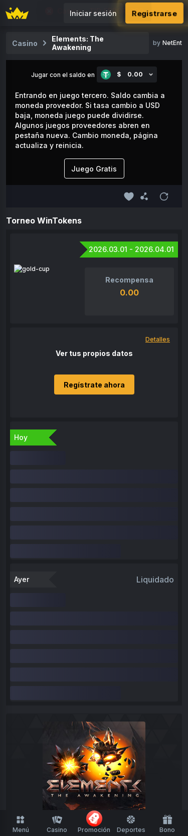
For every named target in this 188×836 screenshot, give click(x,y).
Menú (21, 824)
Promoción (94, 822)
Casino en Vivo (124, 680)
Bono (167, 824)
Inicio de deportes (94, 765)
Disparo (112, 699)
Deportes (131, 824)
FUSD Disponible (72, 661)
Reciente (147, 642)
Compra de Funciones (94, 718)
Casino (57, 824)
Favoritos (107, 642)
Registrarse (154, 13)
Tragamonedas (63, 680)
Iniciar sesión (93, 13)
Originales (127, 661)
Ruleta (145, 699)
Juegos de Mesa (61, 699)
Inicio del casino (54, 642)
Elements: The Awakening (78, 43)
